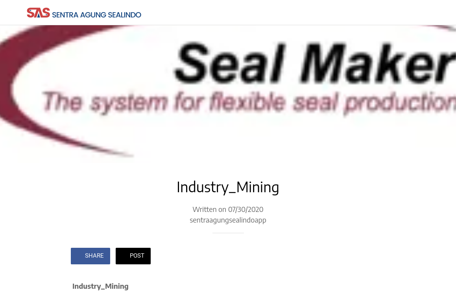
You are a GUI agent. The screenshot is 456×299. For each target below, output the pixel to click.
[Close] (12, 12)
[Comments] (376, 256)
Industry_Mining (100, 285)
